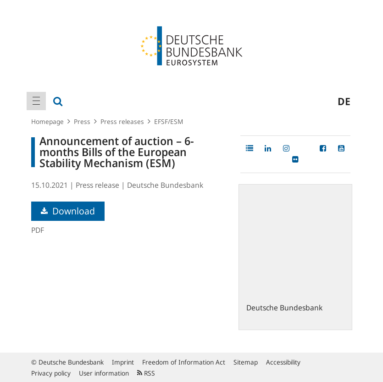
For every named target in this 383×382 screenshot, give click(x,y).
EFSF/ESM (168, 121)
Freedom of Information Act (183, 362)
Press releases (122, 121)
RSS (146, 373)
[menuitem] (36, 101)
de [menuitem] (344, 101)
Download (68, 211)
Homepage (47, 121)
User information (104, 373)
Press (82, 121)
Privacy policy (51, 373)
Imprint (123, 362)
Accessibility (283, 362)
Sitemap (245, 362)
